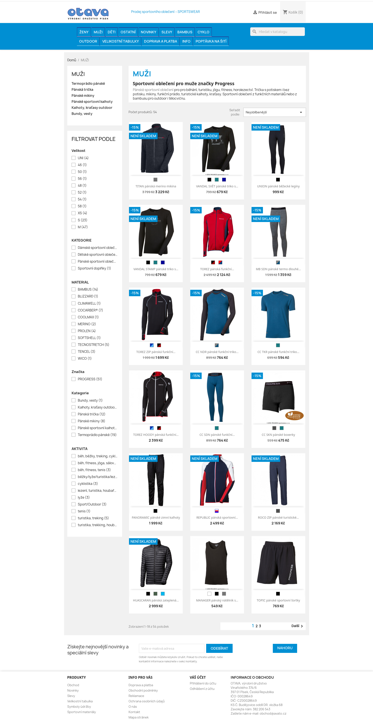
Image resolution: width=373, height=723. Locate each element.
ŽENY (84, 32)
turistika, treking (93, 518)
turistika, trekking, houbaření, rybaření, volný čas (98, 525)
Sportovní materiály (81, 712)
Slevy (166, 32)
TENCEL (86, 352)
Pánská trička (82, 90)
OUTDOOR (88, 41)
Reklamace (136, 696)
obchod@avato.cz (273, 713)
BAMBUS (184, 32)
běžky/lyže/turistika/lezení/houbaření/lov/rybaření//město (98, 477)
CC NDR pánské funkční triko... (217, 352)
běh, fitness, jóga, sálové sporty (98, 463)
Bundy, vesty (82, 114)
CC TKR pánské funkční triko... (278, 352)
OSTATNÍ (128, 32)
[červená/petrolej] (220, 262)
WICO (85, 358)
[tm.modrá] (224, 180)
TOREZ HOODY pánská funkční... (155, 435)
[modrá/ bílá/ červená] (217, 511)
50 (82, 172)
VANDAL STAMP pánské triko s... (156, 269)
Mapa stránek (139, 717)
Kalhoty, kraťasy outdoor (92, 108)
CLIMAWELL (89, 303)
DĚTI (111, 32)
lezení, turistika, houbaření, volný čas (98, 491)
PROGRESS (90, 379)
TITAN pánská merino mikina (156, 186)
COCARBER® (90, 310)
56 (82, 179)
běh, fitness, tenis (94, 470)
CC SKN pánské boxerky (278, 435)
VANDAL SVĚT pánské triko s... (217, 186)
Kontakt (134, 712)
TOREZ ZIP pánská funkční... (155, 352)
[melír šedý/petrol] (278, 262)
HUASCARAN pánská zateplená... (156, 600)
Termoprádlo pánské (88, 84)
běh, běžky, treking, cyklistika (98, 456)
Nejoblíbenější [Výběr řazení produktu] (275, 112)
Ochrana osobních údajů (147, 701)
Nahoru (285, 648)
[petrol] (217, 180)
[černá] (209, 180)
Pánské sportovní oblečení (98, 261)
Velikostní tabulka (80, 701)
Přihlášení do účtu (203, 683)
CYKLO (203, 32)
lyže (84, 497)
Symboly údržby (79, 707)
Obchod (73, 685)
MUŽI (98, 32)
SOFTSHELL (89, 338)
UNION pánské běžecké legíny (278, 186)
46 (82, 165)
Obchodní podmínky (143, 690)
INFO (186, 41)
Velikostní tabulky (120, 41)
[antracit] (274, 428)
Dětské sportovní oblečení (98, 255)
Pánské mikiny (83, 96)
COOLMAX (88, 317)
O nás (133, 707)
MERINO (87, 324)
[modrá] (163, 594)
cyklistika (88, 484)
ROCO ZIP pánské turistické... (278, 517)
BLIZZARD (88, 296)
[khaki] (155, 594)
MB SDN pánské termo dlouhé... (278, 269)
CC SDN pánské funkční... (217, 435)
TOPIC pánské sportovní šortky (278, 600)
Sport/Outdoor (92, 504)
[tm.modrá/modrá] (152, 345)
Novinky (148, 32)
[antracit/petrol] (217, 345)
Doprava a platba (160, 41)
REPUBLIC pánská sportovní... (217, 517)
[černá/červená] (213, 262)
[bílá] (209, 594)
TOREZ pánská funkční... (217, 269)
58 (82, 206)
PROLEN (87, 331)
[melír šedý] (155, 180)
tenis (84, 511)
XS (82, 213)
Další (298, 626)
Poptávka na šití (211, 41)
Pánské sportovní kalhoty (92, 102)
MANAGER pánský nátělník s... (217, 600)
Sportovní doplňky (94, 268)
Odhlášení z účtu (202, 689)
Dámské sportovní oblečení (98, 248)
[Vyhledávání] (277, 31)
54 (82, 199)
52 (82, 192)
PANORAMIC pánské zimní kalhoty (156, 517)
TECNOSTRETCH (93, 345)
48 (82, 185)
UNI (83, 158)
